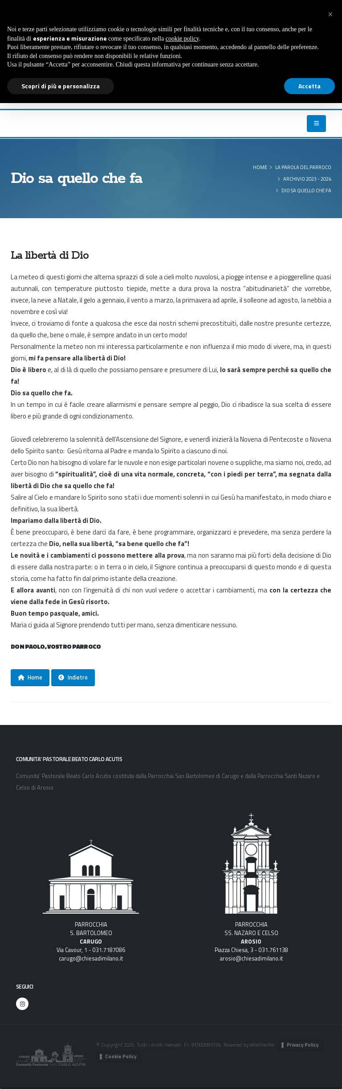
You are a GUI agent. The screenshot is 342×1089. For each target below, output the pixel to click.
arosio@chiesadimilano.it (251, 958)
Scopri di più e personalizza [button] (60, 86)
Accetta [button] (309, 86)
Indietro (73, 677)
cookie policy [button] (182, 38)
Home (260, 167)
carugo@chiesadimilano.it (91, 958)
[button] (330, 14)
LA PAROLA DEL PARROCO (303, 167)
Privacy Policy (303, 1044)
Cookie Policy (121, 1056)
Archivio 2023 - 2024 (307, 178)
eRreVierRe (262, 1044)
